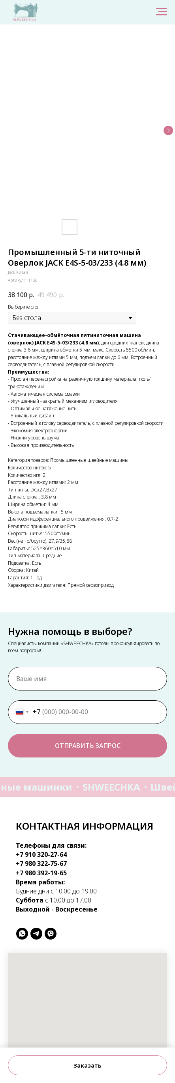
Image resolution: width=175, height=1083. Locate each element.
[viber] (50, 934)
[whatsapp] (22, 934)
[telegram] (36, 934)
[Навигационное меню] (161, 12)
